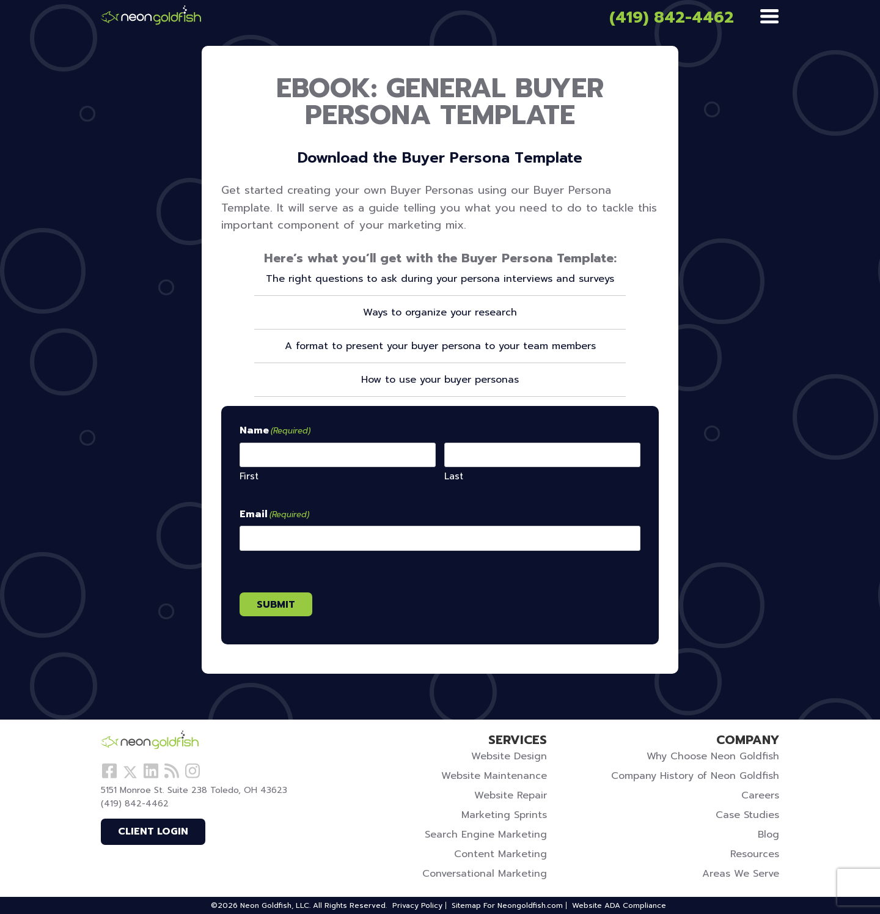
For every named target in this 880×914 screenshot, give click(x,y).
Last (453, 476)
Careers (760, 795)
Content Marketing (500, 854)
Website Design (509, 756)
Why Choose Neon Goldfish (713, 756)
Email (274, 514)
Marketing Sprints (504, 815)
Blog (768, 834)
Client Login (153, 831)
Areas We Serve (740, 873)
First (249, 476)
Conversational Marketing (484, 873)
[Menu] (769, 17)
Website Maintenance (494, 775)
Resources (754, 854)
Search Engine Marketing (486, 834)
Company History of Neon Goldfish (695, 775)
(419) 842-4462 (671, 17)
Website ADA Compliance (619, 905)
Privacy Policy (417, 905)
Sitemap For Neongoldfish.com (507, 905)
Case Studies (747, 815)
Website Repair (510, 795)
